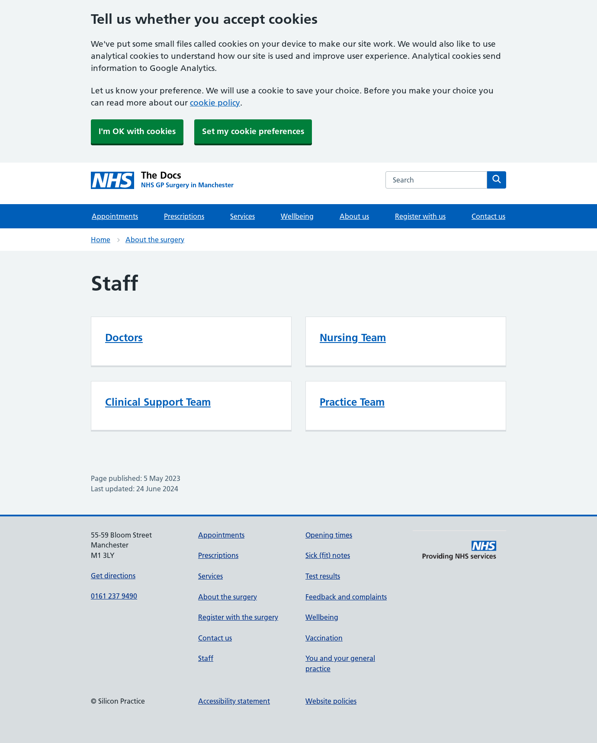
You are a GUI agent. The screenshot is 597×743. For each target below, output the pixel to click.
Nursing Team (353, 337)
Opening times (328, 535)
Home (100, 239)
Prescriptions (184, 216)
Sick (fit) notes (327, 555)
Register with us (420, 216)
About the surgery (154, 239)
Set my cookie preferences (253, 131)
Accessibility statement (234, 701)
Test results (322, 576)
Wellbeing (297, 216)
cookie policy (215, 103)
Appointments (115, 216)
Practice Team (352, 402)
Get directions (113, 575)
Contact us (488, 216)
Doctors (124, 337)
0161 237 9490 (114, 596)
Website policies (330, 701)
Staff (205, 658)
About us (354, 216)
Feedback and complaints (346, 596)
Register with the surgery (238, 617)
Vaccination (324, 638)
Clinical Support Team (158, 402)
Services (242, 216)
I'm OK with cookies (137, 131)
